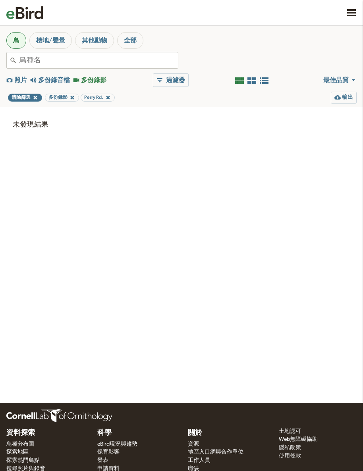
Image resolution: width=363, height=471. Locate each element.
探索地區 (17, 452)
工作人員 (199, 460)
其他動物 (94, 40)
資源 (193, 444)
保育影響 (108, 452)
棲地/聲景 (50, 40)
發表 (102, 460)
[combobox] (98, 60)
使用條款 (290, 456)
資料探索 (20, 432)
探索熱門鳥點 (23, 460)
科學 (104, 432)
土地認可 (290, 431)
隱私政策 (290, 447)
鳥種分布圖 (20, 444)
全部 (130, 40)
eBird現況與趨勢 (117, 444)
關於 (195, 432)
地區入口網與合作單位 (215, 452)
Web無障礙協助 (298, 439)
